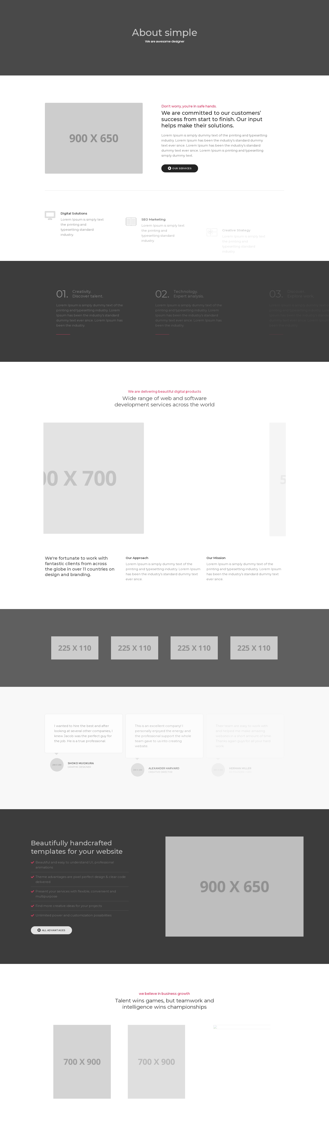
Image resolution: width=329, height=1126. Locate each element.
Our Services (192, 168)
